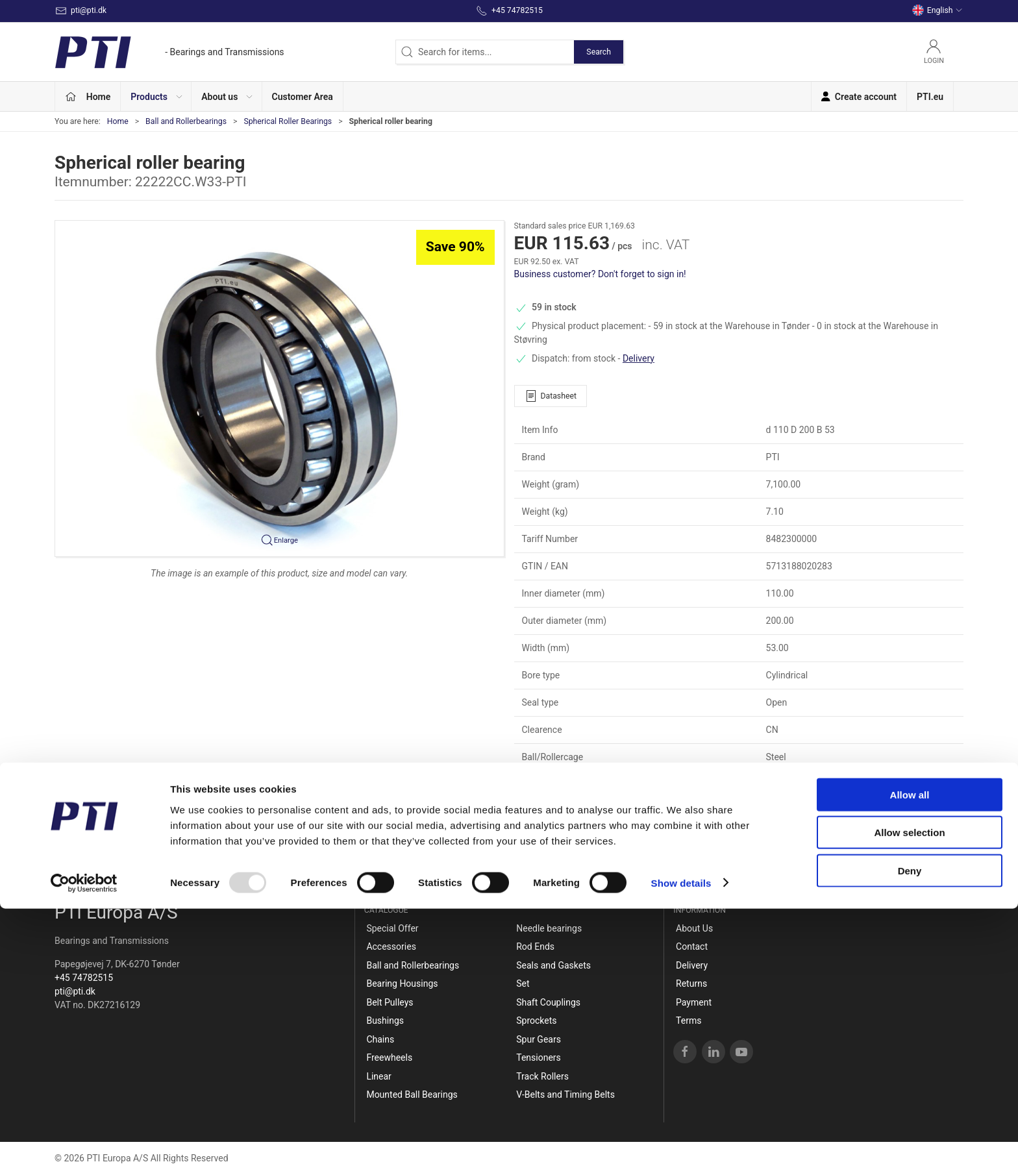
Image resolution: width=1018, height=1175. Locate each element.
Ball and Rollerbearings (186, 121)
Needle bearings (549, 928)
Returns (691, 983)
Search (598, 51)
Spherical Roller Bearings (287, 121)
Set (522, 983)
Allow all (910, 1061)
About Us (694, 928)
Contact (692, 946)
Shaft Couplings (548, 1002)
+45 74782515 (84, 977)
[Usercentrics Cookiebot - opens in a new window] (84, 1149)
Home (118, 121)
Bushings (385, 1020)
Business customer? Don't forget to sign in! (600, 274)
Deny (910, 1137)
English (937, 10)
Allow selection (909, 1099)
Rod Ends (535, 946)
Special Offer (392, 928)
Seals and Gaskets (553, 965)
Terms (688, 1020)
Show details (681, 1149)
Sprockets (536, 1020)
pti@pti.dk (75, 991)
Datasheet (551, 396)
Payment (694, 1002)
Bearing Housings (402, 983)
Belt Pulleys (389, 1002)
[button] (156, 96)
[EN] (169, 52)
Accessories (391, 946)
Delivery (638, 358)
